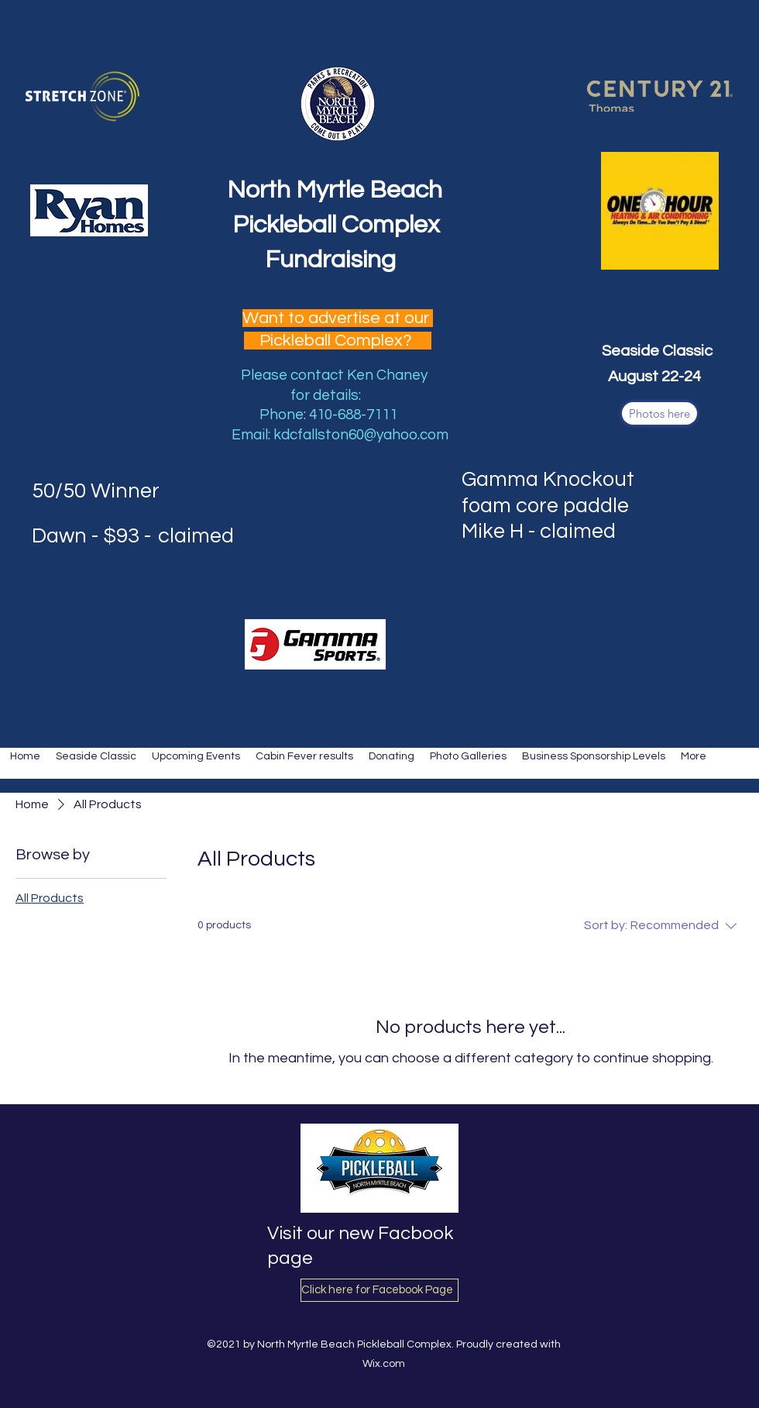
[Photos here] (659, 413)
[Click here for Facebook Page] (379, 1290)
